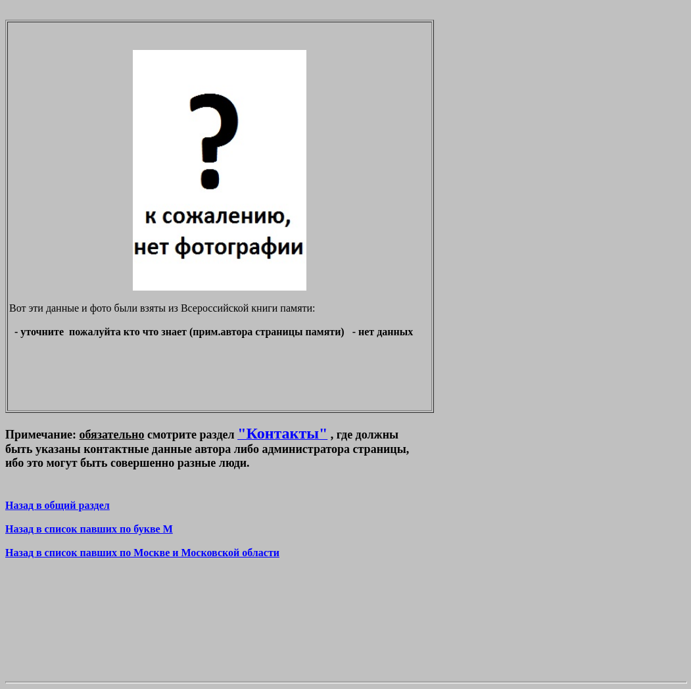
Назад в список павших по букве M (89, 529)
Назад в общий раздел (57, 505)
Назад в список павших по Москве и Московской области (142, 552)
